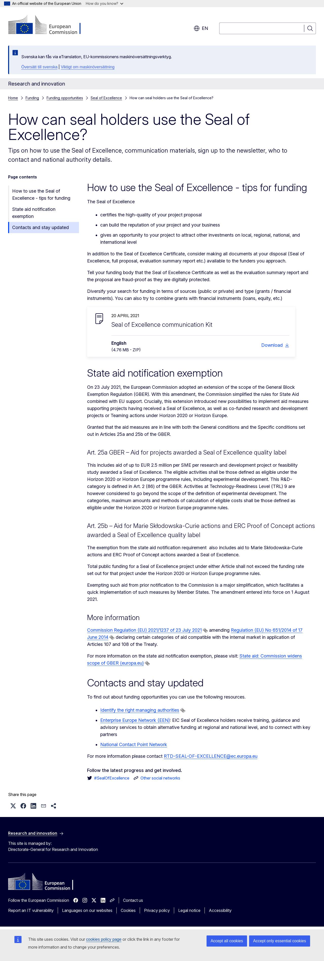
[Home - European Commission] (49, 25)
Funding (32, 98)
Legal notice (189, 910)
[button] (13, 806)
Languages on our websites (87, 910)
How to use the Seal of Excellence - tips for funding (41, 194)
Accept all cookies (227, 941)
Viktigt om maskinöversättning (87, 67)
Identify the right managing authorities (139, 710)
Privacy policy (157, 910)
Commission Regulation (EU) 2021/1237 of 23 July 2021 (144, 630)
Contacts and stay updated (40, 227)
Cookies (128, 910)
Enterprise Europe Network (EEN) (135, 720)
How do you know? (104, 3)
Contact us (133, 900)
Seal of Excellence (106, 98)
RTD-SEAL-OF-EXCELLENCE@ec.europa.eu (210, 756)
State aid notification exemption (33, 213)
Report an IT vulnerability (31, 910)
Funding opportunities (65, 98)
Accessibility (220, 910)
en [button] (201, 28)
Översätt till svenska (39, 67)
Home (13, 98)
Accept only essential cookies (279, 941)
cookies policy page (104, 939)
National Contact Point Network (133, 744)
